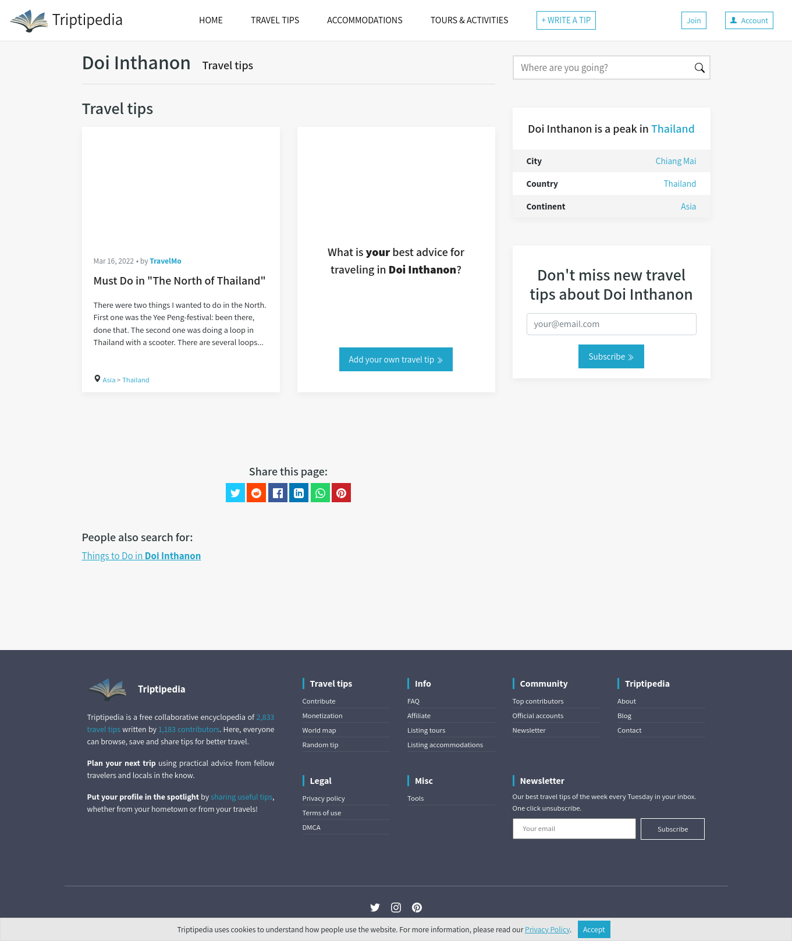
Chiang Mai (676, 160)
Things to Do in (141, 555)
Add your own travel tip (396, 359)
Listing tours (426, 730)
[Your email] (575, 828)
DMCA (312, 827)
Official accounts (538, 715)
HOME (211, 20)
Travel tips (228, 65)
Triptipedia (66, 21)
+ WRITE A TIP (566, 20)
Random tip (321, 745)
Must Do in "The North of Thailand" (180, 280)
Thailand (136, 380)
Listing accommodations (445, 745)
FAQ (413, 701)
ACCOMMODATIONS (364, 20)
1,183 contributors (188, 729)
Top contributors (538, 701)
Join (694, 20)
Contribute (319, 701)
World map (319, 730)
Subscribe (611, 356)
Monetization (323, 715)
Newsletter (529, 730)
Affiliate (419, 715)
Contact (629, 730)
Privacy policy (324, 798)
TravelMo (166, 260)
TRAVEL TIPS (275, 20)
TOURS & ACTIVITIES (470, 20)
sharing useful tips (241, 796)
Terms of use (322, 813)
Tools (415, 798)
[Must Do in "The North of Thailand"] (181, 185)
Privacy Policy (547, 929)
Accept (594, 929)
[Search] (601, 67)
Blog (624, 715)
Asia (109, 380)
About (626, 701)
